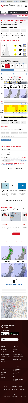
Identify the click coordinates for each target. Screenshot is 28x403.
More (2, 93)
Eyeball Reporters (18, 356)
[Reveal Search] (18, 6)
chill (2, 110)
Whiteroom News (5, 356)
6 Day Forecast (7, 70)
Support (21, 386)
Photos (3, 359)
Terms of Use (7, 396)
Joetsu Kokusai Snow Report (14, 168)
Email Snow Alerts (18, 352)
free (23, 15)
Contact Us (7, 389)
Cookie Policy (23, 396)
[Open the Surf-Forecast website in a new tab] (3, 1)
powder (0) (4, 164)
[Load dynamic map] (1, 319)
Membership (16, 349)
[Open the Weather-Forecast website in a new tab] (23, 1)
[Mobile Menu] (25, 6)
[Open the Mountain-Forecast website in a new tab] (10, 1)
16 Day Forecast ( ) (21, 70)
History (23, 30)
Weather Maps (4, 352)
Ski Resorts (4, 349)
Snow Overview (5, 354)
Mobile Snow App (18, 354)
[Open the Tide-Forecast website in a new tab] (16, 1)
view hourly (22, 74)
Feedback (23, 389)
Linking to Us (14, 389)
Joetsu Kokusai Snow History (14, 200)
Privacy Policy (15, 396)
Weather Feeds (17, 359)
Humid (2, 112)
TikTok (2, 374)
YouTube (3, 377)
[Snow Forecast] (8, 5)
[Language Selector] (10, 339)
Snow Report (5, 30)
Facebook (3, 370)
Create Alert (23, 160)
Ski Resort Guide (15, 30)
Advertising (14, 386)
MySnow (3, 361)
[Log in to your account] (22, 6)
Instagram (3, 372)
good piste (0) (11, 164)
